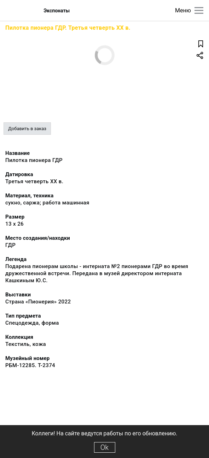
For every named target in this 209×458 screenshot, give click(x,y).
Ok (104, 447)
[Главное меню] (199, 10)
